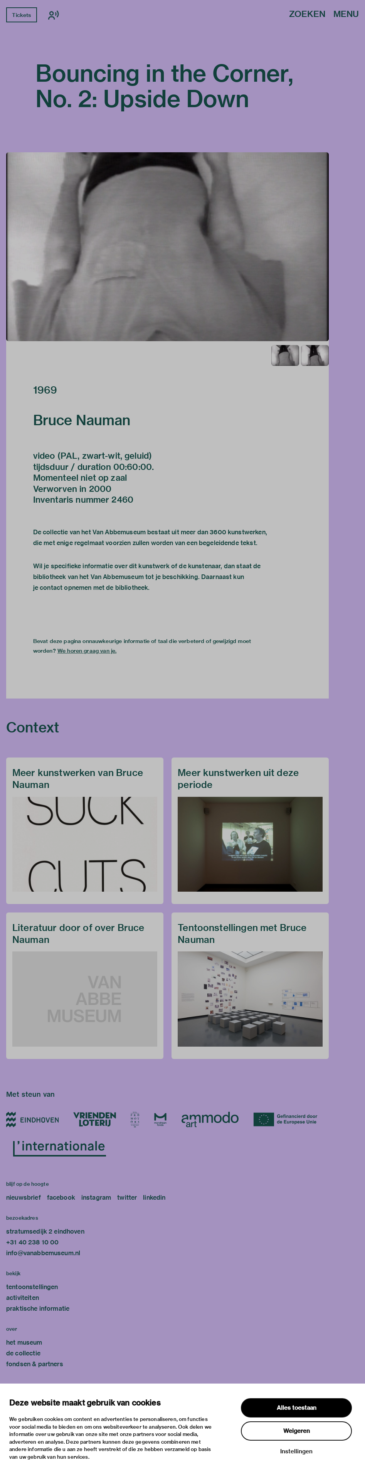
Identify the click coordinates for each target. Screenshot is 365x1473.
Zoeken (307, 14)
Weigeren (296, 1431)
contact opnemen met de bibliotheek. (95, 588)
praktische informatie (37, 1309)
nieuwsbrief (23, 1198)
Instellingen (296, 1451)
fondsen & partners (34, 1364)
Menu (346, 14)
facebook (61, 1198)
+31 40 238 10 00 (32, 1242)
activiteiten (22, 1298)
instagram (96, 1198)
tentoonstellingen (32, 1287)
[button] (167, 246)
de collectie (23, 1353)
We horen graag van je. (86, 650)
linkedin (154, 1198)
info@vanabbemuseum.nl (43, 1253)
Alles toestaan (296, 1408)
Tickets (21, 15)
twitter (127, 1198)
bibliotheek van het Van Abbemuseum (88, 577)
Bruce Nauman (82, 420)
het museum (24, 1342)
